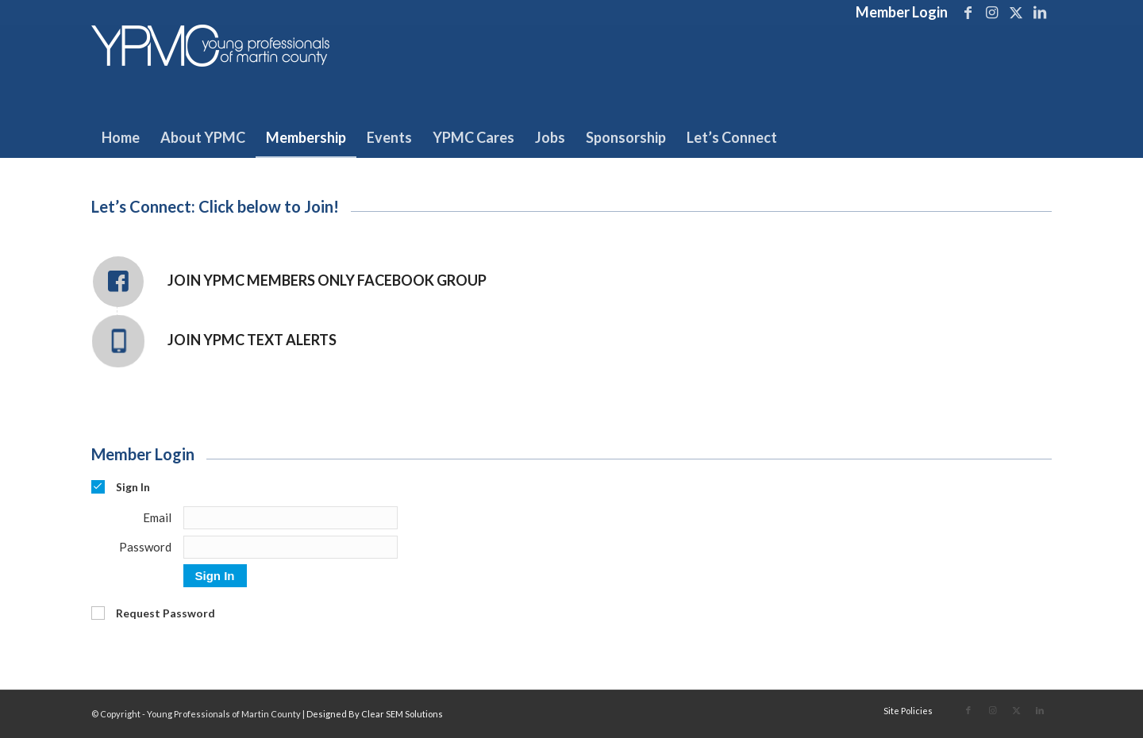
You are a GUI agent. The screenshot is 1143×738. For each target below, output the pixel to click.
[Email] (290, 517)
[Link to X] (1015, 12)
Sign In (215, 575)
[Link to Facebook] (967, 12)
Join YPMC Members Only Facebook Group (327, 280)
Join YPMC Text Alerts (252, 339)
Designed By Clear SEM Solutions (374, 714)
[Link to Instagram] (991, 12)
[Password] (290, 547)
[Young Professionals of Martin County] (210, 71)
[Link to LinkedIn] (1040, 12)
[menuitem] (898, 13)
